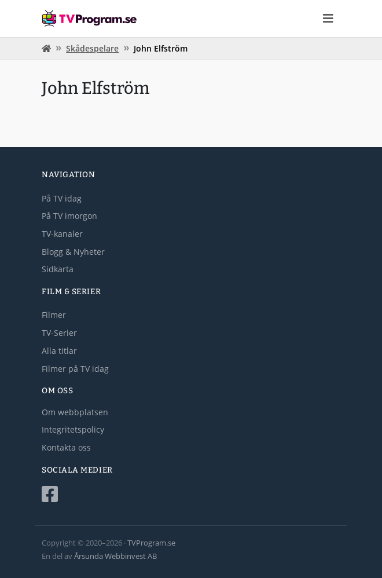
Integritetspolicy (73, 429)
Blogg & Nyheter (73, 251)
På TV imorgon (69, 215)
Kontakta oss (66, 447)
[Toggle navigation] (328, 18)
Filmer (54, 314)
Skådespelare (92, 48)
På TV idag (62, 198)
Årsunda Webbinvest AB (115, 556)
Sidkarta (58, 269)
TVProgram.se (151, 542)
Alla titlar (59, 350)
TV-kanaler (62, 233)
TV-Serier (59, 332)
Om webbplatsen (75, 412)
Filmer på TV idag (75, 368)
